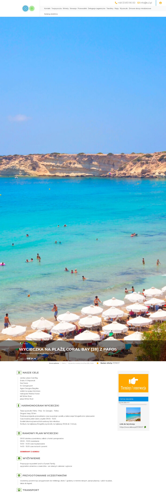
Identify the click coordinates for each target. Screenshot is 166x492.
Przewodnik (82, 8)
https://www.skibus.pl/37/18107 (131, 427)
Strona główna (54, 363)
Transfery (109, 8)
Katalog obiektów (51, 14)
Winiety (66, 8)
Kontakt (47, 8)
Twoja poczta (56, 8)
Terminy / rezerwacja (133, 383)
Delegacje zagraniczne (96, 8)
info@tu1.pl (146, 2)
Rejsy (117, 8)
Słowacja (73, 8)
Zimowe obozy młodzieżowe (140, 8)
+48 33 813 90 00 (126, 2)
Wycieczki (124, 8)
